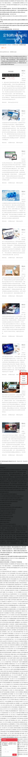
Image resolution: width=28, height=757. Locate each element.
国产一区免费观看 (8, 586)
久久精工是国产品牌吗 (11, 658)
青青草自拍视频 (17, 727)
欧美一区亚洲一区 (13, 695)
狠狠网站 (6, 597)
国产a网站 (6, 582)
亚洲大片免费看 (10, 627)
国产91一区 (5, 665)
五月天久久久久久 (7, 708)
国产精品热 (14, 599)
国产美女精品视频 (5, 692)
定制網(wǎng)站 (11, 142)
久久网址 (19, 695)
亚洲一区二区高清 (14, 690)
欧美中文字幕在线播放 (13, 707)
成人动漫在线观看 (24, 626)
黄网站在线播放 (7, 643)
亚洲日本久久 (13, 646)
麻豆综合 (17, 699)
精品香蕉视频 (16, 588)
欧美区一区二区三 (24, 701)
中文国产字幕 (10, 676)
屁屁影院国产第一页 (19, 584)
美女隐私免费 (3, 658)
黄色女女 (12, 697)
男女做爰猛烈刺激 (10, 584)
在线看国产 (20, 571)
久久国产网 (24, 599)
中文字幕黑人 (12, 612)
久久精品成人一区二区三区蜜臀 (14, 592)
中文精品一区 (18, 590)
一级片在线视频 (8, 701)
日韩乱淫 (17, 701)
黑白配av (17, 582)
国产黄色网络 (12, 720)
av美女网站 (9, 725)
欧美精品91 (23, 676)
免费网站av (18, 644)
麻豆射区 (14, 660)
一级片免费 (23, 720)
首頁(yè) (9, 44)
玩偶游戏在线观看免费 (13, 597)
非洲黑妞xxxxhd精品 (16, 652)
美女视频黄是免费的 (11, 609)
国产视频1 (8, 599)
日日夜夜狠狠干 (13, 718)
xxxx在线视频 (20, 750)
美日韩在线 (16, 684)
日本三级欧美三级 (23, 611)
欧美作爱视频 (17, 669)
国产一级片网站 (23, 675)
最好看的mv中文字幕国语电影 (20, 656)
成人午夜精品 (11, 637)
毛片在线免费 (19, 660)
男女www (7, 594)
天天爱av (18, 724)
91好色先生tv (23, 680)
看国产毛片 (3, 729)
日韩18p (2, 648)
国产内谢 (3, 595)
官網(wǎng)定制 (19, 142)
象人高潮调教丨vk (18, 703)
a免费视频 (4, 579)
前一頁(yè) (17, 461)
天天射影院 (5, 616)
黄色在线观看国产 (13, 580)
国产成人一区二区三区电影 (16, 639)
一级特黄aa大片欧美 (20, 620)
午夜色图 (13, 735)
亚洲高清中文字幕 (4, 605)
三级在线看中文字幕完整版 (14, 626)
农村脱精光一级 (13, 692)
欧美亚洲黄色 (25, 729)
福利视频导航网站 (5, 673)
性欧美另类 (12, 644)
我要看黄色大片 (9, 656)
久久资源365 (3, 601)
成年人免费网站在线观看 (14, 665)
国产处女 (25, 597)
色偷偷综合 (24, 695)
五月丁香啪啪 (6, 710)
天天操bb (2, 643)
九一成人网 (18, 603)
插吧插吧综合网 (24, 590)
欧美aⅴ (19, 688)
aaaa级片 (5, 641)
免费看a (23, 663)
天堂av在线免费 (24, 727)
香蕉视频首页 (17, 671)
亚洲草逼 (4, 577)
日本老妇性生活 (10, 641)
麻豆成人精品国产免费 (18, 742)
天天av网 (18, 675)
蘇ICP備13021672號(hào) (13, 558)
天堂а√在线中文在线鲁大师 (21, 573)
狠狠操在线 (22, 722)
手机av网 (8, 735)
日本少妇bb (17, 614)
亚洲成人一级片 (8, 686)
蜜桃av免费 (19, 599)
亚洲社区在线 (21, 616)
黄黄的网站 (13, 607)
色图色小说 (10, 722)
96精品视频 (4, 620)
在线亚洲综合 (3, 703)
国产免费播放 (25, 646)
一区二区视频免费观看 (9, 635)
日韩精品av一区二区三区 (17, 686)
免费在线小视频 (15, 643)
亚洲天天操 (6, 671)
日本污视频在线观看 (21, 609)
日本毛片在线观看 (23, 716)
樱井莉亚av (16, 605)
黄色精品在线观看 (19, 754)
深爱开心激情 (20, 658)
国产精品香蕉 (20, 629)
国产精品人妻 (16, 716)
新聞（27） (4, 47)
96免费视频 (10, 605)
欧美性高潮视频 (23, 724)
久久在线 (21, 643)
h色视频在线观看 (13, 618)
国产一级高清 (19, 710)
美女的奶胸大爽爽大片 (5, 624)
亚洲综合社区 (3, 584)
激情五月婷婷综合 (5, 646)
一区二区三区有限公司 (21, 607)
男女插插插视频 (12, 710)
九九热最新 (18, 748)
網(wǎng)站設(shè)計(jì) (13, 102)
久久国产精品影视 (21, 580)
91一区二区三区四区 (9, 699)
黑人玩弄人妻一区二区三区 (6, 575)
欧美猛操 (22, 669)
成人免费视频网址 (11, 724)
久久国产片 (18, 646)
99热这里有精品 (23, 582)
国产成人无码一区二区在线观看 (13, 705)
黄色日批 (17, 737)
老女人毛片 (10, 616)
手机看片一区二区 (7, 733)
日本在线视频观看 (11, 620)
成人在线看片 (20, 739)
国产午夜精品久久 (14, 571)
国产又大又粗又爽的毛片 (20, 697)
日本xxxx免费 (21, 601)
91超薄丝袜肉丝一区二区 (15, 594)
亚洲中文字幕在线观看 (11, 579)
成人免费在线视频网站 (9, 737)
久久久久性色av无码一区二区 (10, 648)
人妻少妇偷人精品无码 (9, 590)
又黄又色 (20, 597)
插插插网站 (11, 680)
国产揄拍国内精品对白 (22, 648)
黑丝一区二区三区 (7, 660)
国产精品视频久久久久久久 (21, 612)
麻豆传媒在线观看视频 (7, 716)
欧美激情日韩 (17, 722)
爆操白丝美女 (3, 650)
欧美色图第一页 (7, 678)
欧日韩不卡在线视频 (4, 612)
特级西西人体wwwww (17, 729)
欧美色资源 (17, 680)
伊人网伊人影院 (3, 676)
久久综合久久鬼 (6, 644)
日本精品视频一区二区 (5, 718)
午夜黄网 (19, 714)
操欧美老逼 (21, 690)
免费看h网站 (23, 667)
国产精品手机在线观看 (19, 627)
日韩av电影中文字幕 (5, 731)
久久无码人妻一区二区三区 (19, 633)
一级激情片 (16, 624)
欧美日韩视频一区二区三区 (18, 725)
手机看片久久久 (7, 607)
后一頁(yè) (23, 461)
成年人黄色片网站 (16, 733)
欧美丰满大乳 (9, 729)
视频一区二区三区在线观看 (18, 575)
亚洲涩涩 (12, 624)
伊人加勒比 (6, 720)
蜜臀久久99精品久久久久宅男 (12, 595)
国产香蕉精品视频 (14, 673)
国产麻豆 (9, 629)
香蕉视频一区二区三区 (19, 637)
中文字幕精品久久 (4, 667)
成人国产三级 (18, 735)
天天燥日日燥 (25, 603)
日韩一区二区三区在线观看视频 (18, 678)
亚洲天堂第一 (23, 746)
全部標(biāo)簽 (15, 44)
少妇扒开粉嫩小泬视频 (11, 650)
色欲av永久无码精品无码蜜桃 (21, 641)
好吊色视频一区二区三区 (13, 693)
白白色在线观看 (4, 707)
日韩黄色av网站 (22, 654)
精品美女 (11, 671)
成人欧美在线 (15, 708)
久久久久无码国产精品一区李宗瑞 (9, 661)
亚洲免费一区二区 (19, 635)
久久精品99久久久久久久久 (12, 601)
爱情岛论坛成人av (7, 603)
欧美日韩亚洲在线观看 (6, 652)
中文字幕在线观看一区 (5, 690)
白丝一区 (23, 748)
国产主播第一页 (4, 592)
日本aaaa (14, 603)
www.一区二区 (12, 675)
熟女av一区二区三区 (17, 663)
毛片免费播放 (20, 692)
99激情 (10, 663)
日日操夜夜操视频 (24, 665)
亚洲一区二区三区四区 (8, 727)
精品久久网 (16, 654)
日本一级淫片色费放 (7, 588)
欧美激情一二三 (17, 676)
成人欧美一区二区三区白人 (10, 714)
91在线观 (17, 611)
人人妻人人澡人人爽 (10, 631)
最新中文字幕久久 (24, 705)
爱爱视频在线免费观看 (15, 731)
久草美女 (21, 699)
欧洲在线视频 (12, 582)
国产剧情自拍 (20, 718)
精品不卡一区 (3, 627)
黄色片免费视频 (5, 663)
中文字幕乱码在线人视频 (8, 654)
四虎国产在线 (3, 599)
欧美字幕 (16, 616)
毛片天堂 (22, 731)
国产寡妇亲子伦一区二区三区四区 (7, 614)
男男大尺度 (22, 586)
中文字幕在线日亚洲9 (4, 571)
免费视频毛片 (18, 622)
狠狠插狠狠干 (24, 688)
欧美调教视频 (6, 580)
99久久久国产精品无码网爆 (19, 712)
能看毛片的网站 (16, 586)
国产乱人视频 (5, 626)
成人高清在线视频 (15, 682)
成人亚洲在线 (24, 622)
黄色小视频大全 (21, 673)
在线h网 (21, 595)
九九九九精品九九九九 (8, 684)
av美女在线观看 (22, 737)
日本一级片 (17, 720)
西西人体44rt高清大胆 (11, 577)
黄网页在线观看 (9, 703)
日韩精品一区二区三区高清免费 (8, 573)
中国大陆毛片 (14, 688)
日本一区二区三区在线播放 (14, 667)
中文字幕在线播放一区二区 (17, 744)
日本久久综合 (6, 695)
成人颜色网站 (6, 680)
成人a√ (13, 701)
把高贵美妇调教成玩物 (9, 611)
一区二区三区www (7, 688)
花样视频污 (14, 629)
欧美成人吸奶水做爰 (9, 622)
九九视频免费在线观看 (5, 697)
